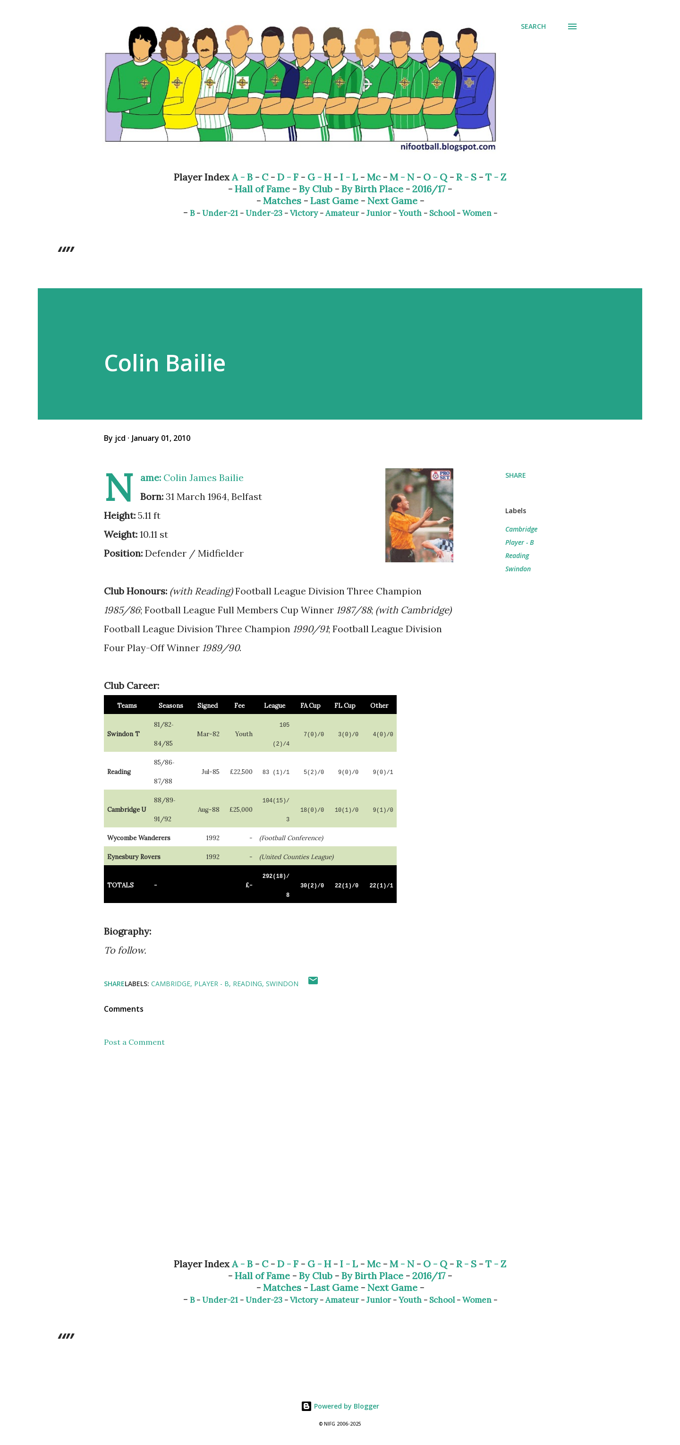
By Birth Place (372, 189)
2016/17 (428, 189)
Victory (304, 213)
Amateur (342, 213)
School (442, 213)
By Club (315, 189)
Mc (374, 177)
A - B (242, 177)
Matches (282, 200)
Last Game (334, 200)
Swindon (518, 568)
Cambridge (521, 529)
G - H (319, 177)
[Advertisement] (263, 1140)
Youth (410, 213)
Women (477, 213)
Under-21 (220, 213)
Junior (378, 213)
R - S (466, 177)
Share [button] (515, 475)
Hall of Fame (262, 189)
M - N (402, 177)
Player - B (519, 542)
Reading (517, 555)
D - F (287, 177)
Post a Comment (134, 1042)
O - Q (435, 177)
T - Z (495, 177)
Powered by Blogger (340, 1406)
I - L (349, 177)
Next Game (392, 200)
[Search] (533, 26)
